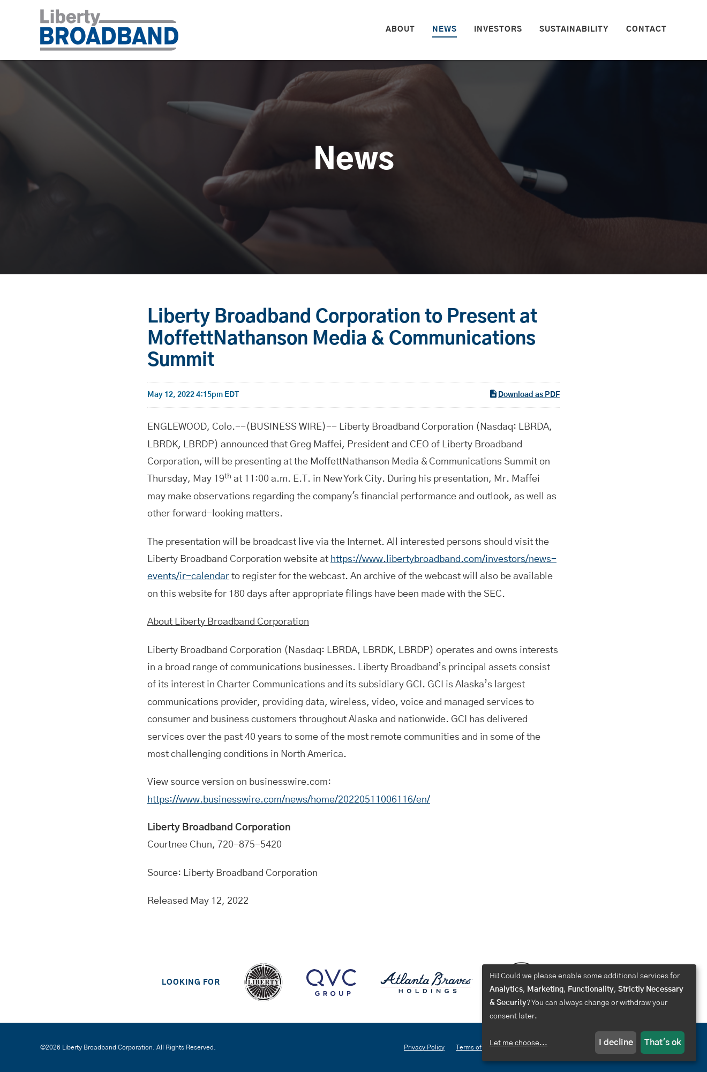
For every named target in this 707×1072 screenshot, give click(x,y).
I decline (616, 1042)
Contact (646, 29)
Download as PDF (524, 394)
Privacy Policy (424, 1047)
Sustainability (574, 29)
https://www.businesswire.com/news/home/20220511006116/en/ (288, 800)
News (444, 29)
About (400, 29)
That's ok (662, 1042)
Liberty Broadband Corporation (107, 1047)
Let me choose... (518, 1043)
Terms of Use (475, 1047)
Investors (498, 29)
